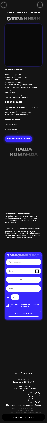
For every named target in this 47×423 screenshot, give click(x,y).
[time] (23, 288)
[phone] (23, 280)
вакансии (21, 12)
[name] (23, 262)
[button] (23, 417)
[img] (3, 5)
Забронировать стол (23, 313)
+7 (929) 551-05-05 (23, 373)
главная (9, 12)
